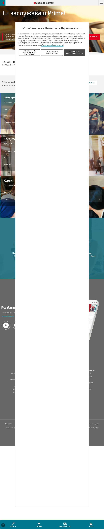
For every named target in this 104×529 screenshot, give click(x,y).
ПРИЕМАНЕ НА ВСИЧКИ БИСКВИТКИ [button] (74, 52)
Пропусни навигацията (87, 3)
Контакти (8, 424)
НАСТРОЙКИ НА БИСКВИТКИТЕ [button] (52, 52)
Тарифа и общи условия (13, 428)
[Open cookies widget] (3, 525)
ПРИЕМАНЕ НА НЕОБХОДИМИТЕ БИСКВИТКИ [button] (29, 52)
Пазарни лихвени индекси (90, 424)
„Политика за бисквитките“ (52, 45)
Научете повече (92, 38)
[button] (101, 3)
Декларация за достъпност (89, 428)
